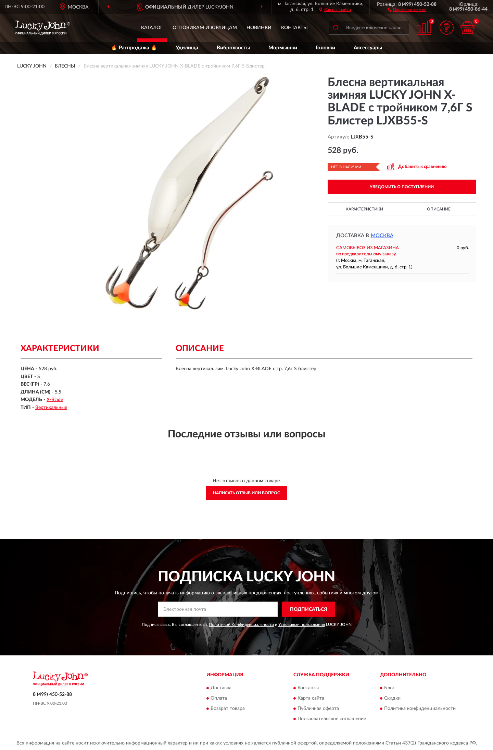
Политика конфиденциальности (420, 708)
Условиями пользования (301, 624)
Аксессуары (368, 47)
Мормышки (282, 47)
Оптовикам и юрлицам (205, 27)
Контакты (294, 27)
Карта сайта (311, 698)
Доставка (221, 688)
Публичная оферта (318, 708)
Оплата (219, 698)
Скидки (392, 698)
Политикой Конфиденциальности (241, 624)
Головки (325, 47)
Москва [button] (382, 235)
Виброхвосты (233, 47)
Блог (389, 688)
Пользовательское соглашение (332, 718)
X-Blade (55, 399)
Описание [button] (439, 209)
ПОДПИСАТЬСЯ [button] (308, 609)
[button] (407, 9)
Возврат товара (228, 708)
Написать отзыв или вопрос (246, 493)
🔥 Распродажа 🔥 (134, 47)
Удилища (187, 47)
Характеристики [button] (364, 209)
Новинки (258, 27)
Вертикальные (51, 407)
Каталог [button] (152, 27)
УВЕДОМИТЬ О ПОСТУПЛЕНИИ (402, 187)
